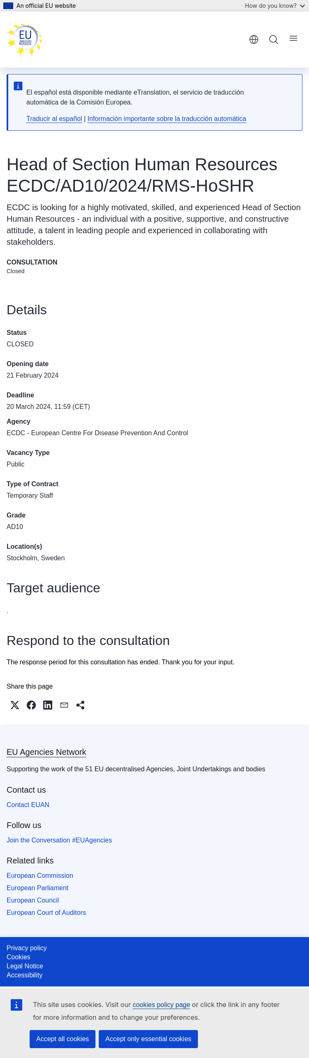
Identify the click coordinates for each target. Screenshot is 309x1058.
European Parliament (37, 887)
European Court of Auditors (46, 912)
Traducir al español (54, 118)
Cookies (18, 957)
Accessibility (24, 975)
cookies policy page (161, 1004)
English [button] (254, 39)
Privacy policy (27, 947)
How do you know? (275, 5)
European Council (33, 900)
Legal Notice (25, 966)
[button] (14, 705)
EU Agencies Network (46, 751)
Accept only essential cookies (148, 1038)
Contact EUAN (28, 804)
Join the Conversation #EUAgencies (59, 840)
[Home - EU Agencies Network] (25, 39)
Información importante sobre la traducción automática (167, 118)
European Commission (40, 875)
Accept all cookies (62, 1038)
